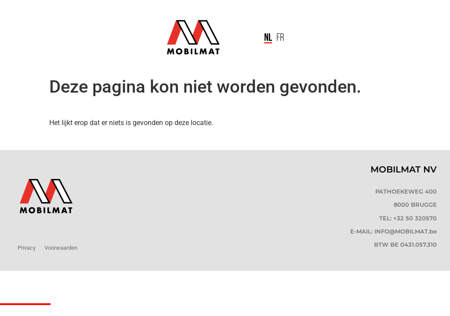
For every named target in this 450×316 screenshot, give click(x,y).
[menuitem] (268, 37)
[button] (242, 37)
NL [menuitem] (268, 37)
